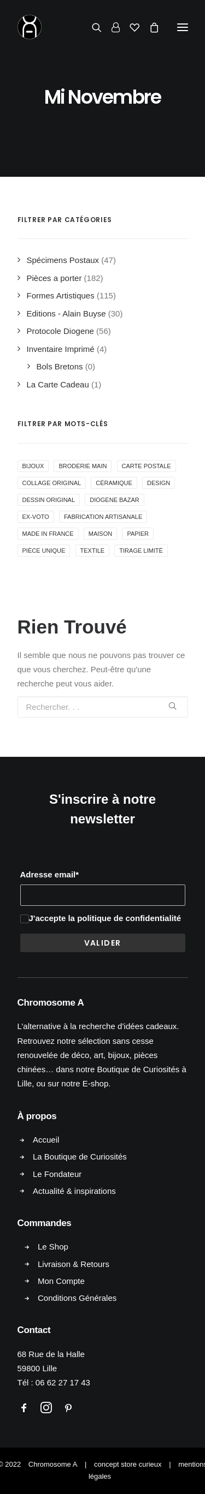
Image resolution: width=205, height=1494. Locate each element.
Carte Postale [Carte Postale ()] (146, 466)
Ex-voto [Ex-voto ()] (35, 516)
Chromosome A (53, 1464)
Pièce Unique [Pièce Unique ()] (44, 550)
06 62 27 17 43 (63, 1382)
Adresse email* (49, 874)
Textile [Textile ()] (92, 550)
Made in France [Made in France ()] (48, 533)
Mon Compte (61, 1281)
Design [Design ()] (158, 483)
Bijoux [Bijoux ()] (33, 466)
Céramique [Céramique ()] (114, 483)
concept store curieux (128, 1464)
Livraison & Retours (73, 1264)
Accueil (46, 1139)
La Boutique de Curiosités (80, 1156)
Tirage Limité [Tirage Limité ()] (140, 550)
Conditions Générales (77, 1297)
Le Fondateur (57, 1174)
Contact (34, 1330)
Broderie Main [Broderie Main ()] (82, 466)
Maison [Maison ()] (100, 533)
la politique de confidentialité (124, 918)
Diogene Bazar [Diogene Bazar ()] (114, 500)
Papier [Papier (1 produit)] (138, 533)
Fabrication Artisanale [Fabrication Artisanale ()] (103, 516)
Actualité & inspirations (74, 1191)
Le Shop (53, 1246)
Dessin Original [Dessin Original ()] (48, 500)
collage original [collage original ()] (51, 483)
